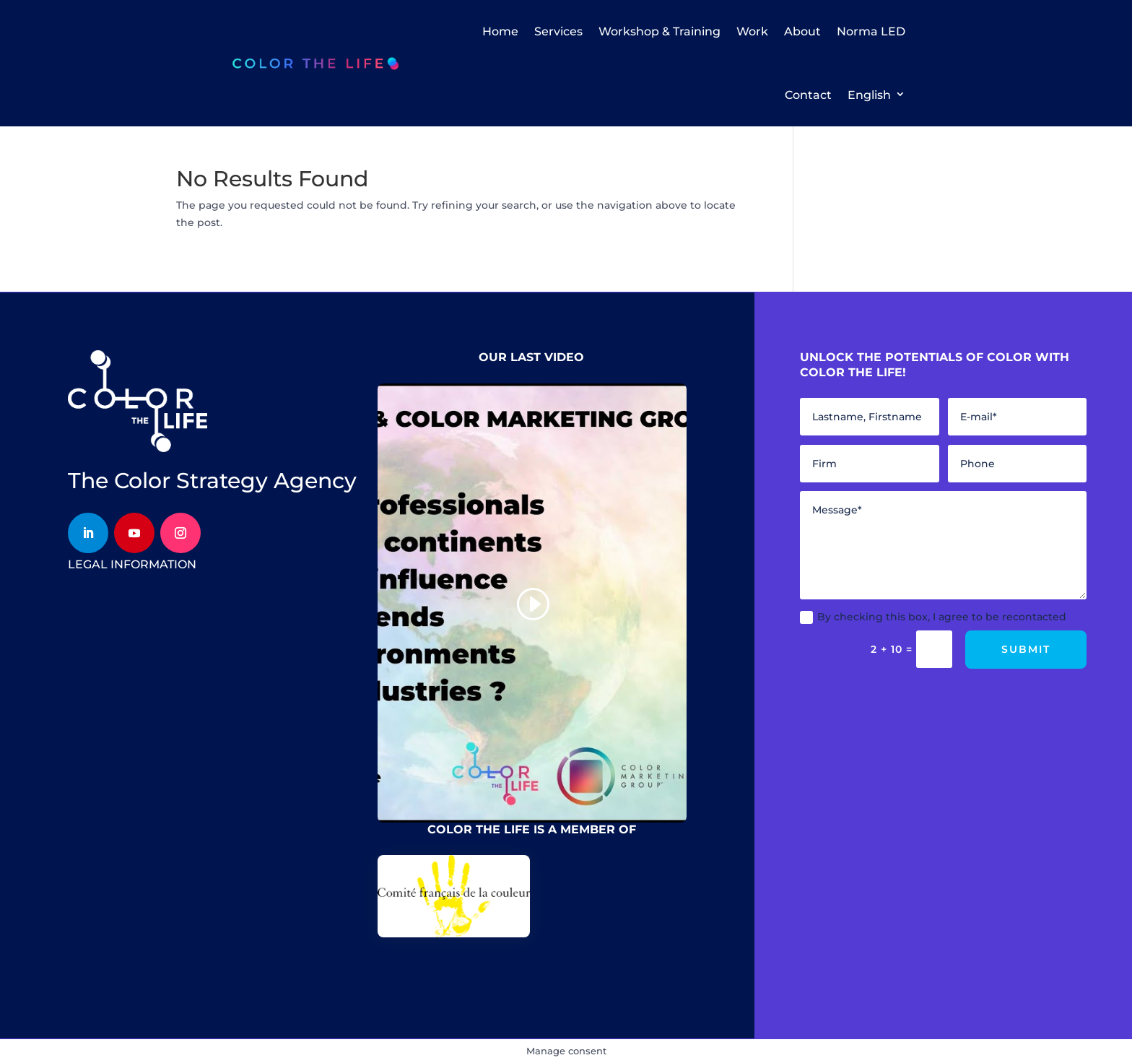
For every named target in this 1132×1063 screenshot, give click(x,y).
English (869, 95)
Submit (1025, 649)
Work (752, 31)
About (802, 31)
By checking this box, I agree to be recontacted (933, 617)
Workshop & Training (659, 31)
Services (558, 31)
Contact (808, 95)
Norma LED (871, 31)
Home (500, 31)
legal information (132, 564)
